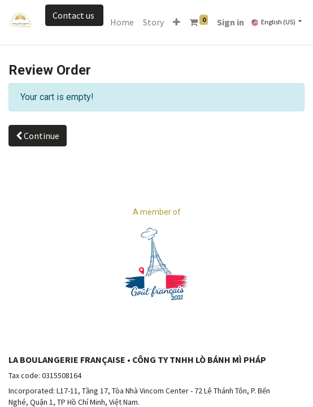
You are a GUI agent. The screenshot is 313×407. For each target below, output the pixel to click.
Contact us (74, 15)
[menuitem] (122, 22)
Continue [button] (37, 135)
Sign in (230, 22)
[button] (176, 22)
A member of (157, 212)
